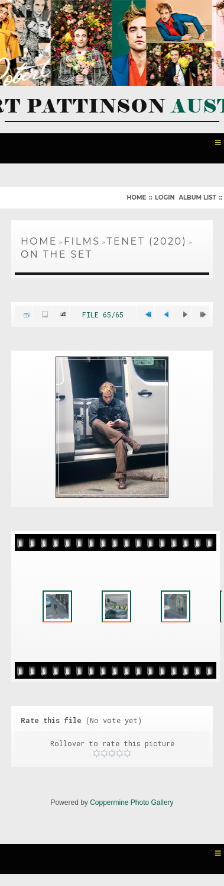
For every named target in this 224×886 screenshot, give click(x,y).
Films (82, 241)
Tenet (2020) (147, 241)
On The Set (56, 254)
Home (136, 197)
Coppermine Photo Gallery (131, 802)
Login (164, 197)
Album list (197, 197)
